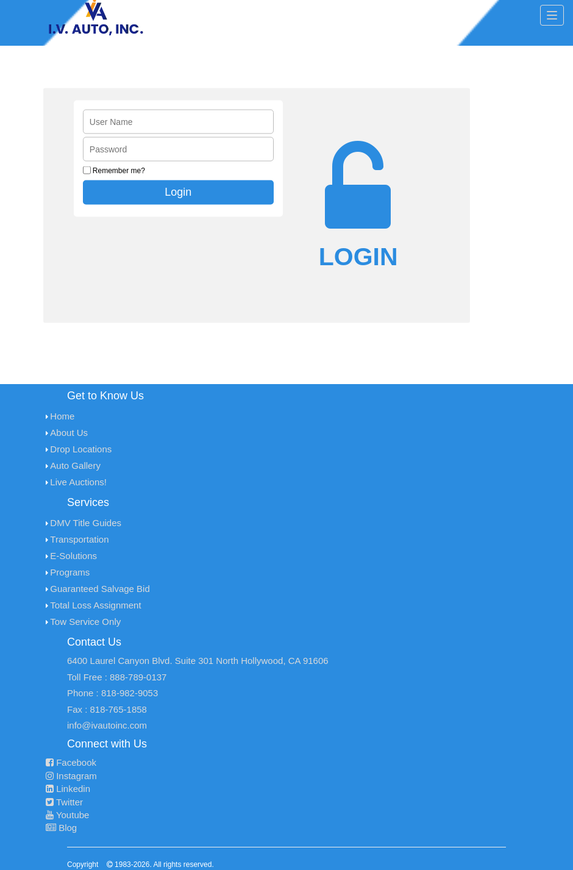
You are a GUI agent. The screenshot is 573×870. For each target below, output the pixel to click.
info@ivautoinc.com (107, 725)
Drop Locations (81, 449)
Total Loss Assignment (95, 605)
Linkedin (68, 788)
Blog (61, 827)
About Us (69, 432)
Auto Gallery (75, 465)
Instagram (71, 776)
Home (62, 416)
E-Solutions (73, 556)
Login (178, 192)
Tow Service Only (85, 621)
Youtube (67, 815)
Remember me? (119, 170)
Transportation (79, 539)
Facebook (71, 762)
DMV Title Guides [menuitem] (85, 523)
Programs (70, 572)
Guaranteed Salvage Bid (99, 588)
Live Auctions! (78, 482)
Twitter (64, 802)
